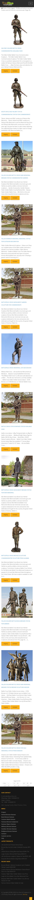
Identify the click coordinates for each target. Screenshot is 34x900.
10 (14, 783)
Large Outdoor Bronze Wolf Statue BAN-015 (13, 854)
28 (24, 783)
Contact (15, 71)
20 (17, 783)
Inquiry (6, 71)
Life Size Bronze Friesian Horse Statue (12, 845)
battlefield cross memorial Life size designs (16, 368)
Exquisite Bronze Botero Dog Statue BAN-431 (14, 859)
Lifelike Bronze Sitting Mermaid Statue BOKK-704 (15, 851)
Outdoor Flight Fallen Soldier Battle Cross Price (14, 874)
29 (27, 783)
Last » (28, 785)
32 (8, 785)
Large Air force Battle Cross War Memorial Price (14, 876)
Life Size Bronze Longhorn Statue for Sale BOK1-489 (16, 856)
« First (4, 783)
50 (18, 785)
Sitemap (25, 894)
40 (15, 785)
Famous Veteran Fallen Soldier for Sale (12, 883)
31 (5, 785)
